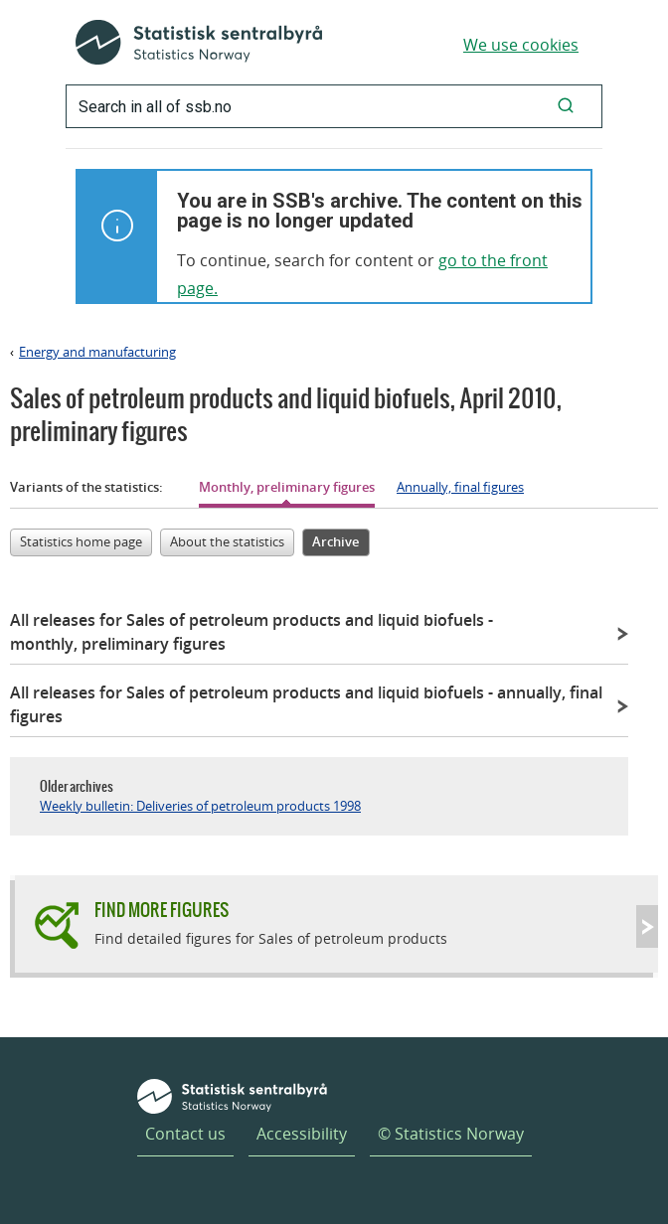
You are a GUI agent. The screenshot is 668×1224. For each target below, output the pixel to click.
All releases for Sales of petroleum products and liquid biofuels (251, 632)
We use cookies (521, 45)
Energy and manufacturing (97, 352)
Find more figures (161, 909)
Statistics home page (81, 541)
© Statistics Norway (451, 1134)
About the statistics (227, 541)
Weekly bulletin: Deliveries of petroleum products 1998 (200, 806)
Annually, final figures (460, 487)
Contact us (185, 1134)
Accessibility (301, 1134)
